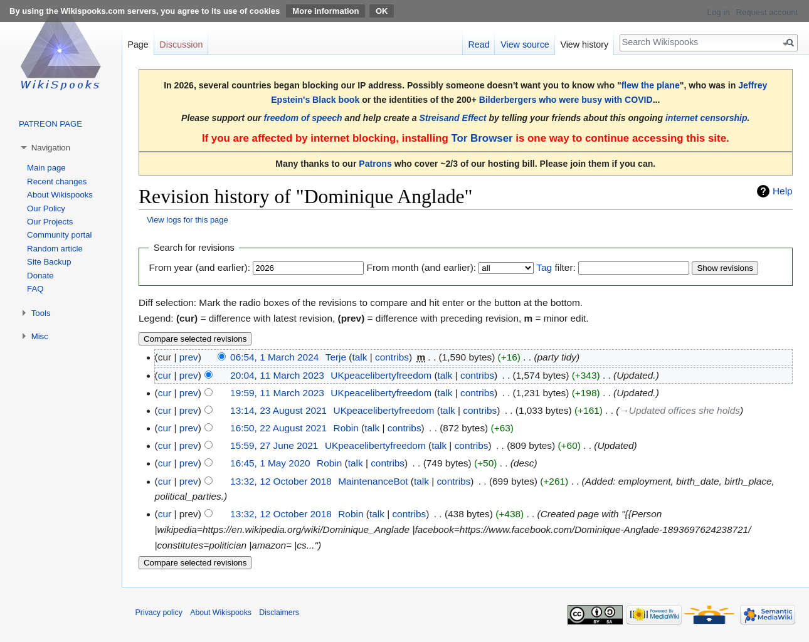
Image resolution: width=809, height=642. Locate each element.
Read (478, 44)
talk (359, 357)
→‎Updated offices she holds (679, 410)
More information (325, 11)
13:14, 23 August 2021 (278, 410)
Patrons (375, 164)
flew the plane (650, 85)
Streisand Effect (453, 118)
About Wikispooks (60, 194)
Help (783, 191)
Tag (544, 267)
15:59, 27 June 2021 (274, 445)
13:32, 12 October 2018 (281, 481)
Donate (40, 275)
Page (137, 44)
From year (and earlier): (199, 267)
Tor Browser (481, 138)
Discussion (181, 44)
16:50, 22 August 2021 (278, 428)
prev (188, 357)
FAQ (35, 288)
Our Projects (50, 221)
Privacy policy (158, 612)
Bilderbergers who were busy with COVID (566, 100)
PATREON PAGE (50, 124)
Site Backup (49, 261)
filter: (555, 267)
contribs (392, 357)
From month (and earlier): (421, 267)
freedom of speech (303, 118)
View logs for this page (187, 219)
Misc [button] (39, 336)
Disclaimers (279, 612)
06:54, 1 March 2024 (274, 357)
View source (524, 44)
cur (164, 375)
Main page (46, 167)
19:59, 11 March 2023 (277, 392)
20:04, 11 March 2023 (277, 375)
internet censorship (706, 118)
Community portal (59, 234)
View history (584, 44)
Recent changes (57, 181)
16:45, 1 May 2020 (270, 463)
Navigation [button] (50, 147)
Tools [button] (41, 313)
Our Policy (46, 208)
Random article (55, 248)
